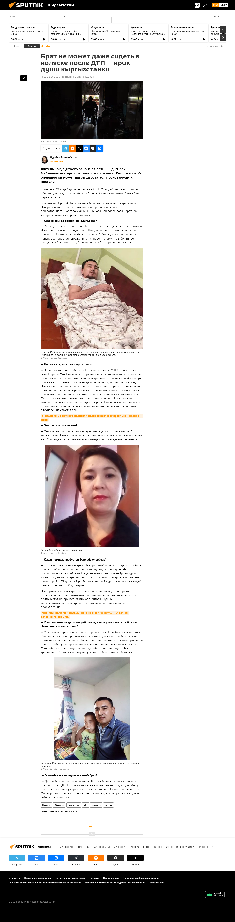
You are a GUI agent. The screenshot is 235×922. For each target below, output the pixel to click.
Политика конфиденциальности (141, 877)
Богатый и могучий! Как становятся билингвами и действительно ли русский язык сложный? (68, 35)
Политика (83, 846)
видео (158, 846)
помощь (108, 805)
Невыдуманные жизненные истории (59, 811)
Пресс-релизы (111, 877)
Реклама (94, 877)
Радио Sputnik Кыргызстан (110, 846)
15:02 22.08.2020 (50, 76)
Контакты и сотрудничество (70, 877)
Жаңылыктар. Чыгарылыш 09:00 (105, 32)
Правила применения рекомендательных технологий (115, 882)
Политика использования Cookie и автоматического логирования (45, 882)
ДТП (85, 805)
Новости (46, 805)
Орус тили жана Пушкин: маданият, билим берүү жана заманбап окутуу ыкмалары (147, 33)
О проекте (14, 877)
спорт (147, 846)
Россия (135, 846)
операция (96, 805)
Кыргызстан (73, 805)
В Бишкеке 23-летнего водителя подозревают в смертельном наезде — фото (92, 418)
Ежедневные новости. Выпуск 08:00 (27, 32)
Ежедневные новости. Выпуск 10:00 (187, 32)
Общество (59, 805)
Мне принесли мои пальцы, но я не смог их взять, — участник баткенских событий (85, 615)
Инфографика (185, 846)
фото (169, 846)
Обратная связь (157, 882)
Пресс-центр (205, 846)
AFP (45, 141)
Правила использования (37, 877)
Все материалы (56, 161)
